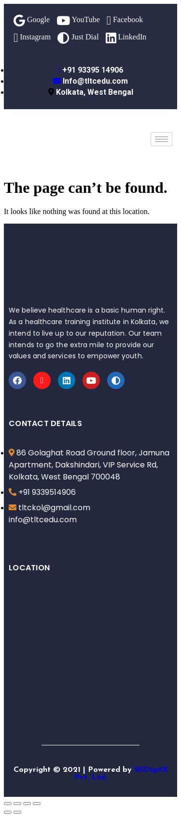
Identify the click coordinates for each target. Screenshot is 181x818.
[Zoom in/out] (37, 803)
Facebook (125, 20)
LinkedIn (126, 38)
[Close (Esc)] (8, 803)
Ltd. (99, 777)
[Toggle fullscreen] (27, 803)
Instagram (32, 38)
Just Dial (77, 38)
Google (32, 20)
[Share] (17, 803)
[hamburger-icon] (161, 139)
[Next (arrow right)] (17, 812)
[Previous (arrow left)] (8, 812)
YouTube (78, 20)
